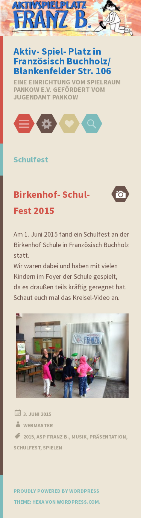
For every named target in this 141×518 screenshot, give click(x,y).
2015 (28, 436)
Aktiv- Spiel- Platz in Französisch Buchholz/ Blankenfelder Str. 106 (62, 61)
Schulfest (27, 447)
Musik (79, 436)
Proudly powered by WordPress (56, 490)
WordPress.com (78, 501)
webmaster (38, 425)
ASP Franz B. (52, 436)
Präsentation (107, 436)
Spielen (52, 447)
